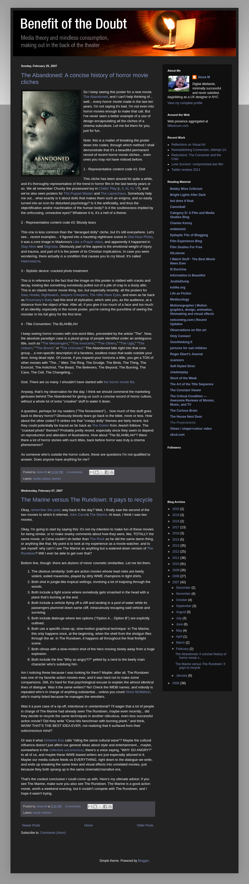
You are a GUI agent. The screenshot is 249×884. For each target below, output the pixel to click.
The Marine (98, 515)
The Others (107, 343)
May (179, 630)
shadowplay (179, 372)
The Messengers (55, 343)
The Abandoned (95, 97)
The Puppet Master (78, 193)
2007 (176, 582)
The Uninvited (72, 348)
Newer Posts (31, 825)
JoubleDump (179, 281)
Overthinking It (181, 342)
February (183, 649)
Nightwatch (49, 295)
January (182, 675)
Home (88, 825)
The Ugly (127, 343)
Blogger (143, 861)
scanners (177, 360)
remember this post (45, 510)
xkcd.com (177, 435)
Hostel (34, 295)
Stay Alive (28, 246)
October (182, 600)
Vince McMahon (138, 692)
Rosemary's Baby (39, 300)
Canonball (177, 207)
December (184, 588)
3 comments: (73, 806)
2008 (176, 576)
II (122, 188)
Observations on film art (188, 330)
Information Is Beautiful (187, 275)
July (179, 618)
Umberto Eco (54, 740)
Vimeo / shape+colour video (191, 428)
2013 (176, 545)
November (184, 594)
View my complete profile (184, 103)
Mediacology (179, 299)
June (180, 624)
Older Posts (145, 825)
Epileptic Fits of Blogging (189, 235)
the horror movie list (119, 382)
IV (131, 188)
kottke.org (177, 287)
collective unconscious (66, 750)
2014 (176, 539)
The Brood (45, 348)
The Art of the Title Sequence (191, 384)
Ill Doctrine (178, 269)
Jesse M (204, 77)
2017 (176, 527)
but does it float (181, 201)
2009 (176, 570)
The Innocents (84, 343)
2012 (176, 551)
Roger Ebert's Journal (186, 354)
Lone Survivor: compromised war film (197, 164)
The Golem (100, 425)
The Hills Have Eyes (105, 295)
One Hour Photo (140, 237)
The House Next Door (186, 416)
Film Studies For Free (186, 247)
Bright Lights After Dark (188, 195)
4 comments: (75, 472)
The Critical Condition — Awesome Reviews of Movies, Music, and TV (192, 400)
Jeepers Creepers (74, 295)
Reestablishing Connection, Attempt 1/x (198, 150)
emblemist (178, 229)
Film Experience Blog (186, 241)
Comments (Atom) (53, 833)
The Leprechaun (113, 193)
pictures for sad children (188, 348)
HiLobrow (177, 253)
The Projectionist (183, 422)
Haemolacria (30, 261)
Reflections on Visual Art (188, 144)
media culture (41, 478)
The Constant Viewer (185, 390)
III (127, 188)
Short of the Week (183, 378)
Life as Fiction (180, 293)
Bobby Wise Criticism (186, 189)
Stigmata (50, 246)
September (184, 606)
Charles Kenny (181, 223)
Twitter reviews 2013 (185, 170)
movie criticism (42, 812)
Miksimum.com (177, 126)
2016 (176, 533)
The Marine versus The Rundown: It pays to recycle (87, 499)
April (179, 636)
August (181, 612)
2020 (176, 509)
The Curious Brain (183, 410)
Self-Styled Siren (182, 366)
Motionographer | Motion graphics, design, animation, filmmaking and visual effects (192, 310)
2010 (176, 564)
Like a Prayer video (88, 242)
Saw (24, 295)
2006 (176, 683)
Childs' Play (108, 188)
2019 (176, 515)
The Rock (97, 539)
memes (56, 478)
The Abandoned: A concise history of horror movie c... (200, 656)
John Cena (77, 515)
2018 (176, 521)
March (181, 642)
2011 (176, 558)
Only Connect (180, 336)
